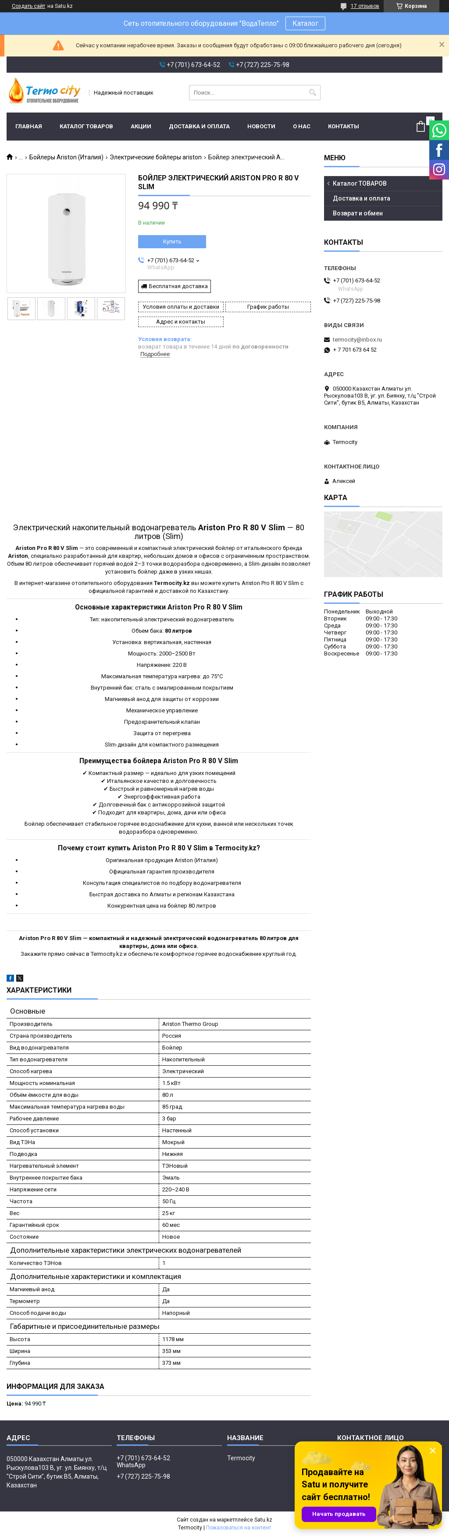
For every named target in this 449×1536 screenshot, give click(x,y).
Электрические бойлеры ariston (156, 157)
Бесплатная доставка (178, 286)
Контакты (343, 126)
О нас (301, 126)
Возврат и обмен (358, 213)
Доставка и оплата (199, 126)
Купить (172, 241)
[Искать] (313, 92)
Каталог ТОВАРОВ (86, 126)
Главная (28, 126)
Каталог (305, 23)
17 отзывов (365, 6)
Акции (141, 126)
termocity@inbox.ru (357, 339)
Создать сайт (28, 6)
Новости (261, 126)
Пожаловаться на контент (238, 1528)
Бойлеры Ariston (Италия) (66, 157)
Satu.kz (263, 1520)
